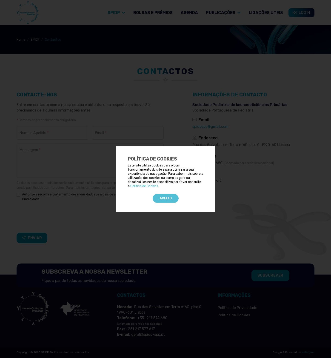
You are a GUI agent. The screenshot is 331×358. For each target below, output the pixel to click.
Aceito (166, 198)
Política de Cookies (144, 186)
